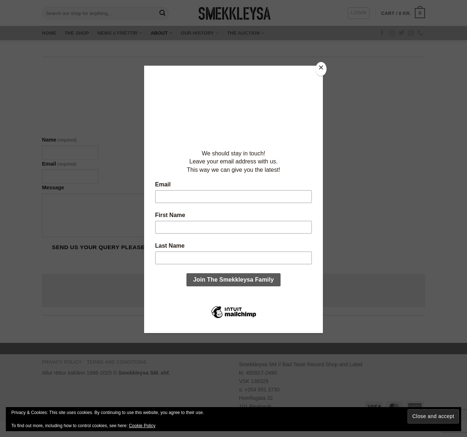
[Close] (321, 69)
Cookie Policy (142, 425)
